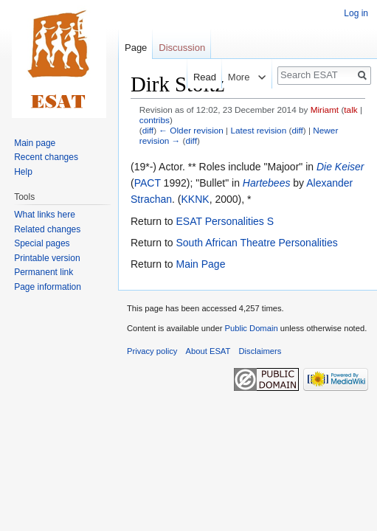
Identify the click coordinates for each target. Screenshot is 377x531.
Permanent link (43, 272)
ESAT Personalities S (225, 221)
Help (23, 172)
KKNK (195, 199)
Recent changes (46, 157)
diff (147, 130)
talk (350, 109)
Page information (47, 287)
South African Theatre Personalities (256, 243)
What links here (44, 214)
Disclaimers (260, 351)
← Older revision (191, 130)
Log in (356, 13)
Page (136, 47)
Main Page (200, 264)
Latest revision (258, 130)
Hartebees (267, 183)
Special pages (41, 243)
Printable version (47, 258)
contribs (154, 120)
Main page (34, 143)
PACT (147, 183)
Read (191, 77)
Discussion (182, 47)
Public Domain (250, 328)
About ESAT (208, 351)
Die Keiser (340, 167)
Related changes (47, 229)
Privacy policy (152, 351)
